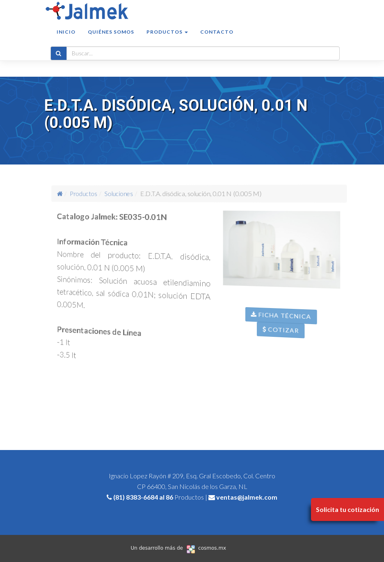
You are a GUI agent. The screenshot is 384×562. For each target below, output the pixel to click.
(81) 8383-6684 (135, 497)
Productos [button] (167, 40)
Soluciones (122, 193)
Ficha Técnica (285, 322)
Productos (90, 193)
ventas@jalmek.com (246, 497)
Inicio (66, 40)
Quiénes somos (111, 40)
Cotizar (284, 337)
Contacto (216, 40)
